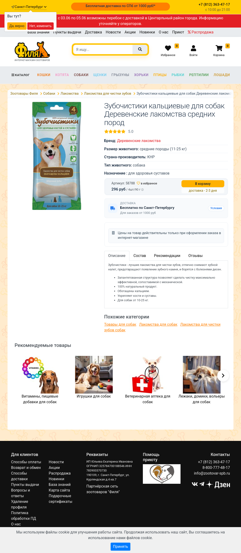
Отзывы (195, 255)
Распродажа (200, 32)
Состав (139, 255)
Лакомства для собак (158, 324)
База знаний (38, 32)
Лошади (222, 75)
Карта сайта (59, 490)
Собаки (81, 75)
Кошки (43, 75)
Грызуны (120, 75)
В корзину (203, 184)
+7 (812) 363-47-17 (214, 462)
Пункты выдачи (67, 32)
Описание (117, 255)
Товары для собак (120, 324)
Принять (120, 546)
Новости (113, 32)
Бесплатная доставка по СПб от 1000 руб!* (120, 6)
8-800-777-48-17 (216, 467)
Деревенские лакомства (139, 140)
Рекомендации (167, 255)
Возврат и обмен (26, 467)
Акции (130, 32)
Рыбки (178, 75)
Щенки (100, 75)
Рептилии (199, 75)
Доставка (93, 32)
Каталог (20, 75)
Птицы (160, 75)
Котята (62, 75)
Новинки (147, 32)
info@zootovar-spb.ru (212, 473)
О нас (163, 32)
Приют (178, 32)
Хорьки (141, 75)
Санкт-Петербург (30, 7)
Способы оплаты (26, 462)
